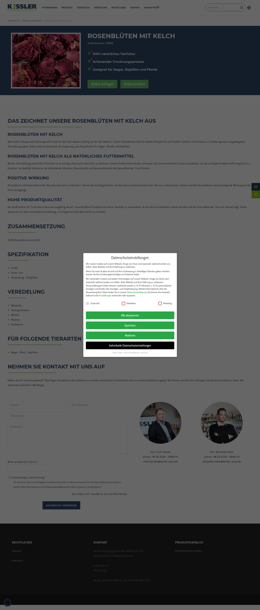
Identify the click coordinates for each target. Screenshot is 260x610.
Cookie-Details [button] (117, 348)
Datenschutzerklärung (137, 288)
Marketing (165, 299)
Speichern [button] (130, 321)
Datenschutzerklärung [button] (131, 348)
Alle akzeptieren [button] (130, 311)
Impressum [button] (144, 348)
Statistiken (129, 299)
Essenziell (92, 299)
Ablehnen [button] (130, 331)
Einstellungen (105, 291)
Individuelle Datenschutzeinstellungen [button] (130, 341)
